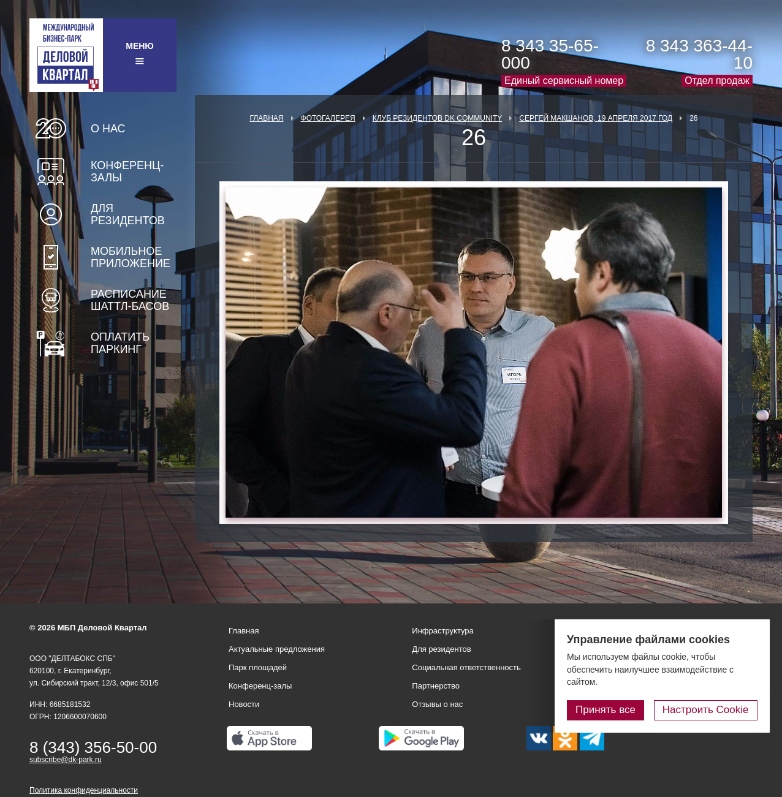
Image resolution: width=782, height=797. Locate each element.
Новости (244, 704)
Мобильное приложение (130, 257)
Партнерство (436, 685)
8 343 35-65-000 (550, 54)
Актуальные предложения (277, 649)
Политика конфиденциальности (83, 790)
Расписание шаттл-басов (130, 300)
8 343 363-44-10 (699, 54)
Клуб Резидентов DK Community (438, 118)
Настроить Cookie (705, 710)
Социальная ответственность (466, 667)
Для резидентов (128, 214)
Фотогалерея (328, 118)
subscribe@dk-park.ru (65, 759)
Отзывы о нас (437, 704)
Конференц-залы (127, 171)
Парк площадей (258, 667)
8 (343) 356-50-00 (93, 747)
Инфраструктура (442, 630)
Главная (266, 118)
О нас (108, 129)
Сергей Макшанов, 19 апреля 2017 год (595, 118)
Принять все (606, 710)
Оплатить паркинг (120, 343)
